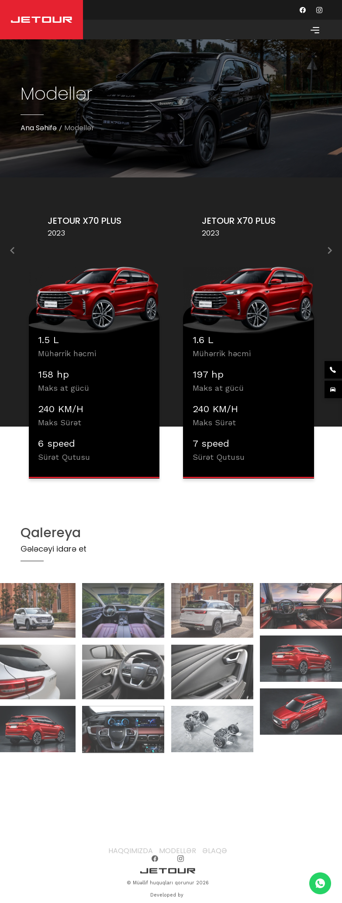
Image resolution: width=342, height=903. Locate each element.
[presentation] (12, 252)
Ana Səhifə (39, 128)
